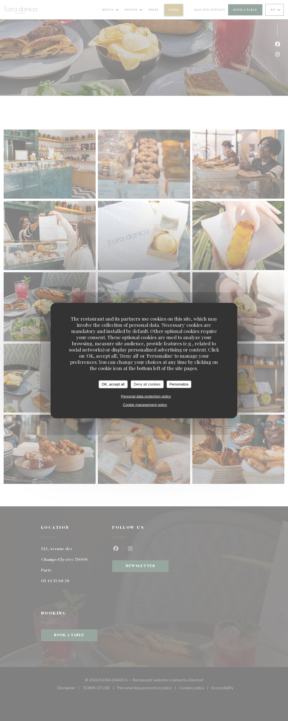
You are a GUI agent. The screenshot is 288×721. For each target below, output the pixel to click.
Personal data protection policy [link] (146, 396)
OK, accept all (113, 384)
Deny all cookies (147, 384)
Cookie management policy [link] (145, 404)
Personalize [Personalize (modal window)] (178, 384)
